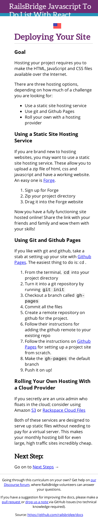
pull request (11, 504)
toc (90, 25)
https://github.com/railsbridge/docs (55, 517)
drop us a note (37, 504)
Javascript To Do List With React (50, 10)
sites (74, 25)
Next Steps (43, 469)
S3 (33, 413)
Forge (49, 180)
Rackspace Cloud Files (64, 413)
